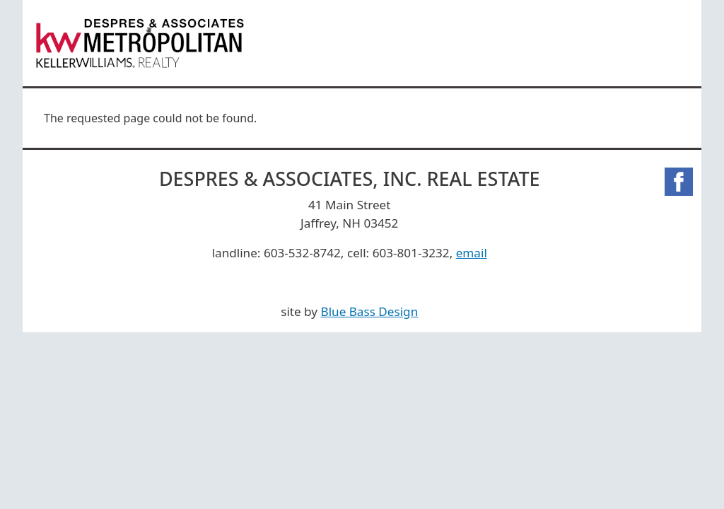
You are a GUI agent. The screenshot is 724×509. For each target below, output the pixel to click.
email (471, 253)
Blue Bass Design (370, 311)
